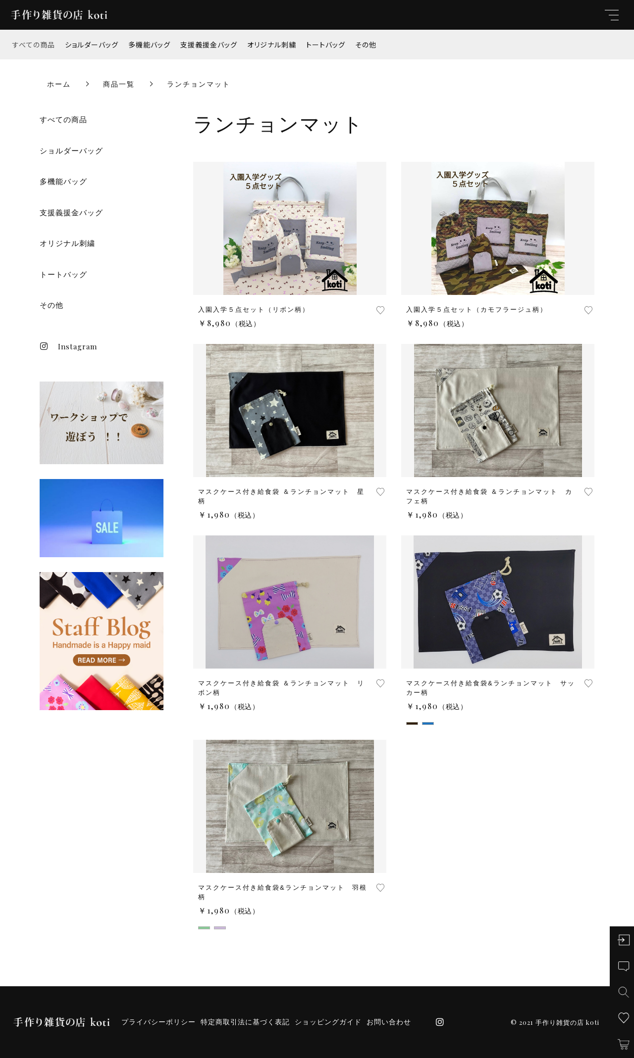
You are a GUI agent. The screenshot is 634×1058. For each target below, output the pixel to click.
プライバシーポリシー (158, 1022)
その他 (365, 44)
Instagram (68, 346)
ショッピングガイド (328, 1022)
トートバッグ (325, 44)
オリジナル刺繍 (271, 44)
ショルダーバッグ (91, 44)
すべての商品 (33, 44)
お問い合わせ (389, 1022)
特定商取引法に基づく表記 (245, 1022)
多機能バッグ (149, 44)
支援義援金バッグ (208, 44)
